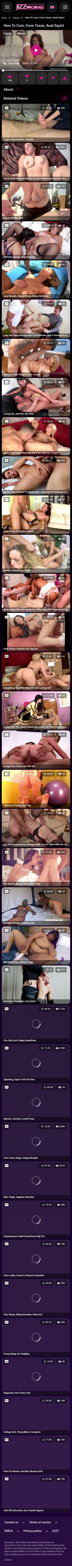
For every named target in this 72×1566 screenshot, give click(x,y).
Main (4, 17)
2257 (55, 1531)
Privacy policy (32, 1531)
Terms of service (40, 1522)
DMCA (8, 1531)
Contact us (11, 1522)
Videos (16, 17)
